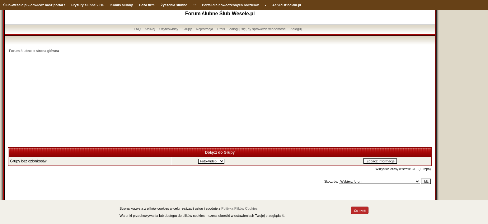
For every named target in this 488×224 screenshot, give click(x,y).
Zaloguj (296, 29)
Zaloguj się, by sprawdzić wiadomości (257, 29)
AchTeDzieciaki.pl (286, 5)
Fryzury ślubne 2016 (87, 5)
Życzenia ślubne (174, 5)
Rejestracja (204, 29)
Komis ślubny (121, 5)
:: (194, 5)
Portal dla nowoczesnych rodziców (230, 5)
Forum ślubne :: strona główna (34, 51)
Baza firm (147, 5)
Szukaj (150, 29)
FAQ (137, 29)
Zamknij (360, 210)
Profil (221, 29)
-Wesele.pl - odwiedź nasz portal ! (38, 5)
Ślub (7, 5)
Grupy (187, 29)
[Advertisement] (220, 100)
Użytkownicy (168, 29)
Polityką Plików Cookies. (239, 208)
